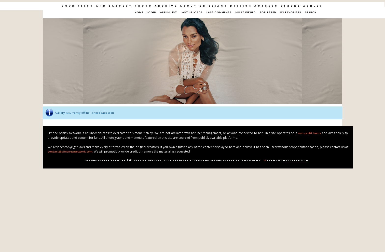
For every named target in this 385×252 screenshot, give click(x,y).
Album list (168, 12)
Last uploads (192, 12)
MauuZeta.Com (295, 160)
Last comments (219, 12)
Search (310, 12)
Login (151, 12)
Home (139, 12)
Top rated (268, 12)
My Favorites (290, 12)
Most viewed (245, 12)
